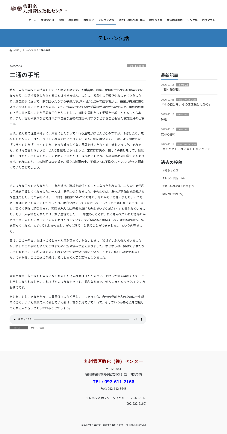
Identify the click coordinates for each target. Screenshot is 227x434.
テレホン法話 (136, 65)
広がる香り (168, 134)
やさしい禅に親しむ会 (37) (178, 186)
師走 (164, 119)
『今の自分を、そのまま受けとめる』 (186, 104)
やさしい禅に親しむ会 (186, 99)
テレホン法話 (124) (173, 178)
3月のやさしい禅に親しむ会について (185, 149)
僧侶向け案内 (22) (172, 194)
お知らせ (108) (170, 170)
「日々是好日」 (171, 89)
